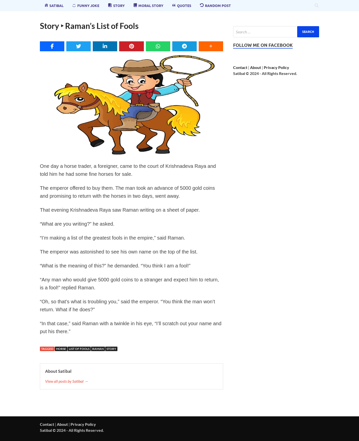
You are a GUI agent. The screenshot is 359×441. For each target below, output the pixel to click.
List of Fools (79, 349)
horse (61, 349)
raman (98, 349)
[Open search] (316, 5)
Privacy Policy (276, 67)
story (111, 349)
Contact (240, 67)
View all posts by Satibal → (66, 381)
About (255, 67)
